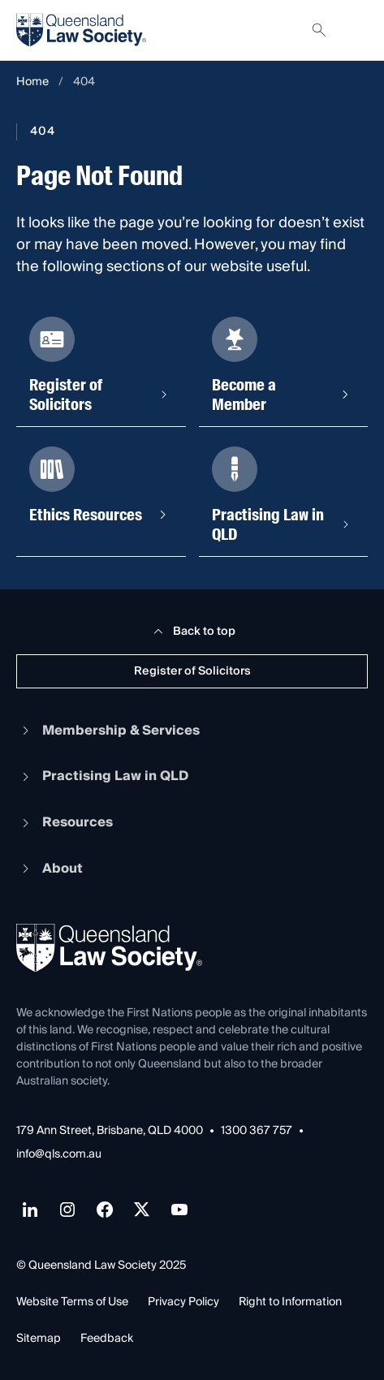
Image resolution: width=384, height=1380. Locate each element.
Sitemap (38, 1338)
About (49, 868)
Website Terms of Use (72, 1302)
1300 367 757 (256, 1131)
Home (32, 82)
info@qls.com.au (58, 1154)
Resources (64, 822)
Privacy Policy (183, 1302)
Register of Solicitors (192, 671)
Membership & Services (108, 730)
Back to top (192, 631)
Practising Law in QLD (102, 776)
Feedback (106, 1338)
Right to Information (290, 1302)
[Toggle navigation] (355, 30)
